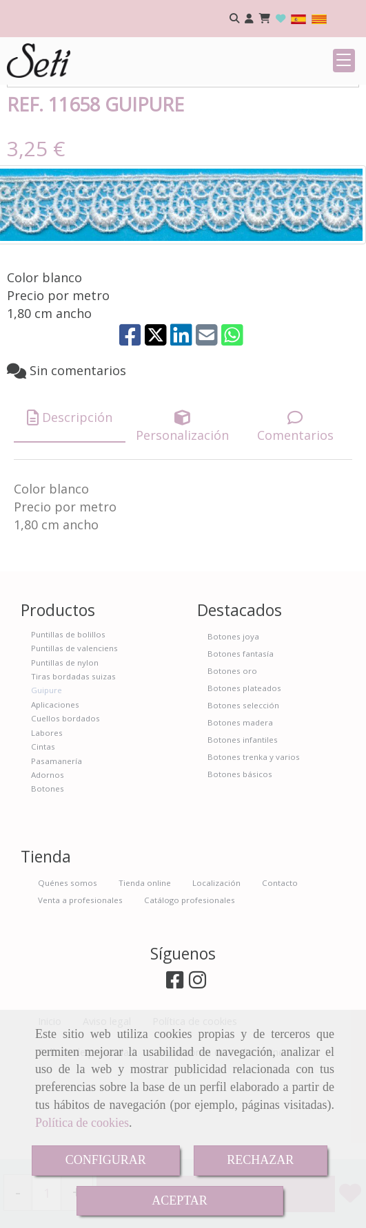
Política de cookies (82, 1123)
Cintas (43, 831)
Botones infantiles (242, 824)
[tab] (69, 502)
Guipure (46, 775)
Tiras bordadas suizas (73, 761)
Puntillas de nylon (65, 747)
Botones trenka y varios (253, 841)
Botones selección (243, 790)
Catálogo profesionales (189, 985)
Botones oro (232, 755)
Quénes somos (67, 967)
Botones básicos (239, 859)
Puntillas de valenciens (74, 733)
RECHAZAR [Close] (260, 1160)
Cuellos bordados (65, 803)
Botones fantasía (240, 738)
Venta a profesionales (80, 985)
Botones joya (233, 721)
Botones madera (240, 807)
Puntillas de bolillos (68, 719)
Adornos (47, 859)
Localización (216, 967)
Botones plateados (244, 773)
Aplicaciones (55, 789)
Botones (47, 873)
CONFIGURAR (105, 1160)
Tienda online (145, 967)
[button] (249, 19)
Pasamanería (56, 845)
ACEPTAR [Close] (179, 1200)
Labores (47, 817)
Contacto (280, 967)
